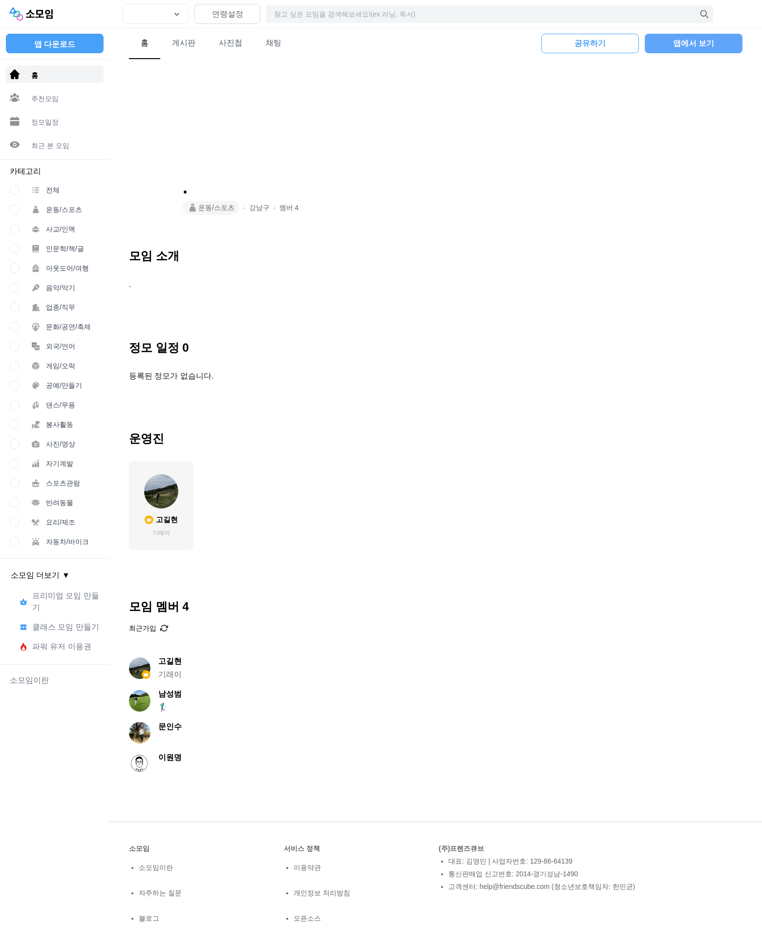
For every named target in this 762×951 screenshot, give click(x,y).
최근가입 (148, 628)
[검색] (704, 14)
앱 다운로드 (54, 44)
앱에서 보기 (693, 43)
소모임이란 (156, 867)
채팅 (273, 43)
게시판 (183, 43)
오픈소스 (307, 918)
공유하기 (590, 43)
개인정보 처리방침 (322, 893)
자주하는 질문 (160, 893)
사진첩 (230, 43)
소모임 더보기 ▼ (40, 575)
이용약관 (307, 867)
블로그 (149, 918)
